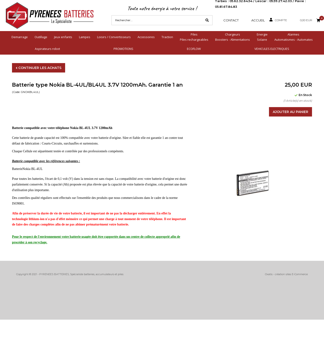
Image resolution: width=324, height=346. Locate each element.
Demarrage (20, 37)
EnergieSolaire (262, 37)
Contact (231, 20)
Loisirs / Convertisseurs (114, 37)
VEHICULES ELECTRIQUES (271, 49)
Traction (167, 37)
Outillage (41, 37)
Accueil (258, 20)
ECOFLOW (194, 49)
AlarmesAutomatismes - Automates (293, 37)
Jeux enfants (63, 37)
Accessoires (146, 37)
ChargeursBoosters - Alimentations (232, 37)
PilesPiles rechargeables (194, 37)
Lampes (84, 37)
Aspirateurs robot (47, 49)
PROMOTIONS (123, 49)
